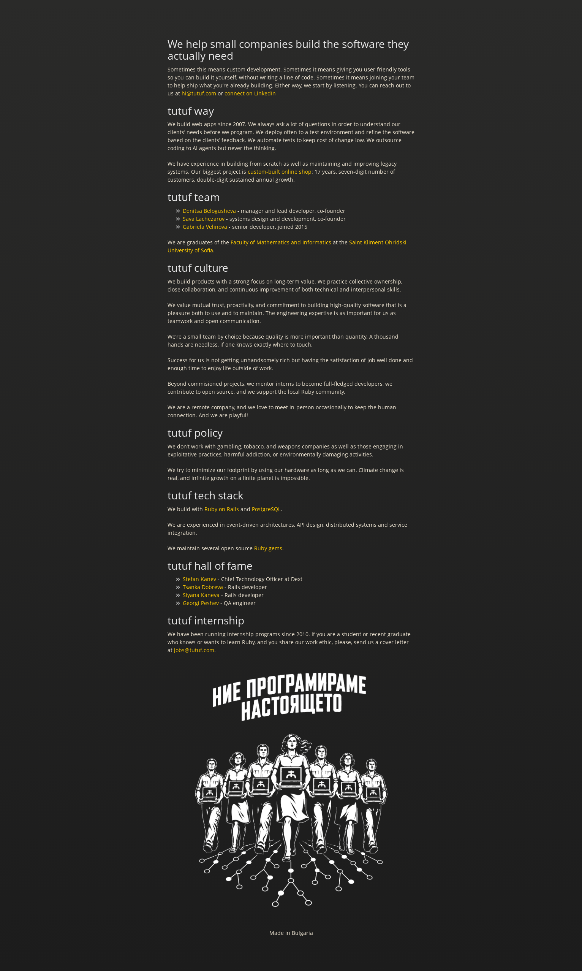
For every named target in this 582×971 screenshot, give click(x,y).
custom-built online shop (280, 171)
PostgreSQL (266, 509)
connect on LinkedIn (250, 93)
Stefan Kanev (199, 579)
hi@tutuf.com (199, 93)
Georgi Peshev (201, 603)
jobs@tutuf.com (194, 650)
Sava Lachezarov (204, 218)
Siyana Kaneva (201, 595)
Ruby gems (268, 548)
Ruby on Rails (221, 509)
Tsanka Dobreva (203, 587)
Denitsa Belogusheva (209, 210)
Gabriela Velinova (205, 226)
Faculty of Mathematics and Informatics (281, 242)
